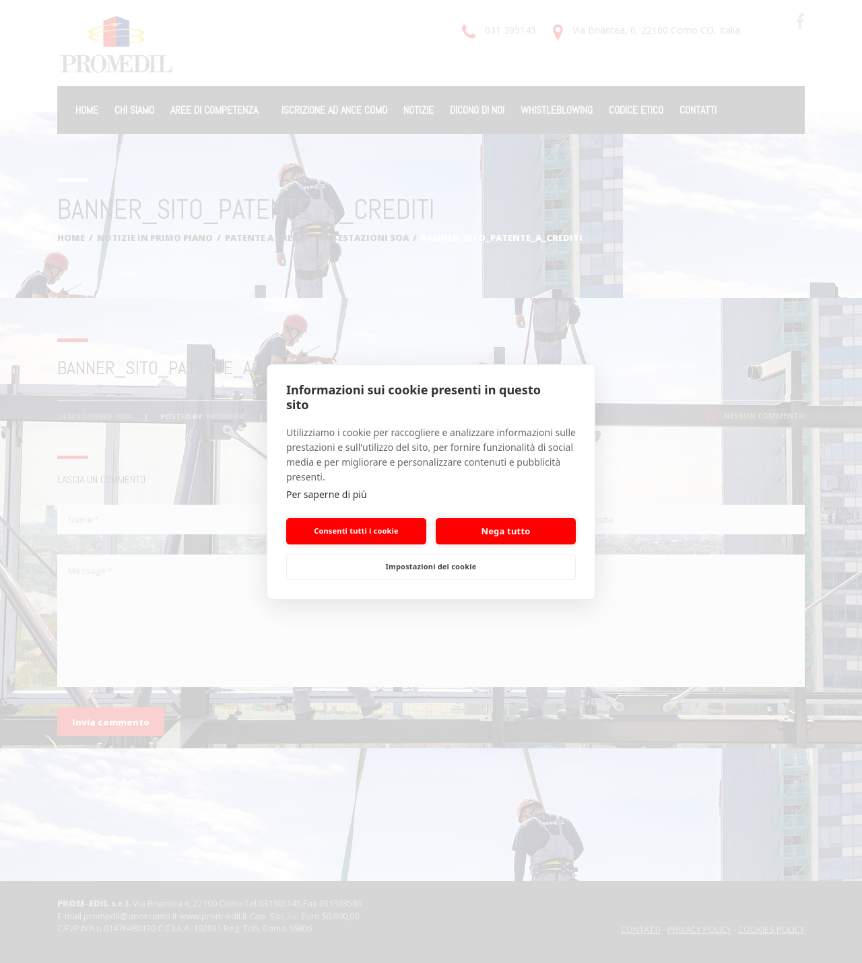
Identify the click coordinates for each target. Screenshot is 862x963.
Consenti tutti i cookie (356, 531)
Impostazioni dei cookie (431, 566)
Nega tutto (505, 531)
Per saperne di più (326, 494)
